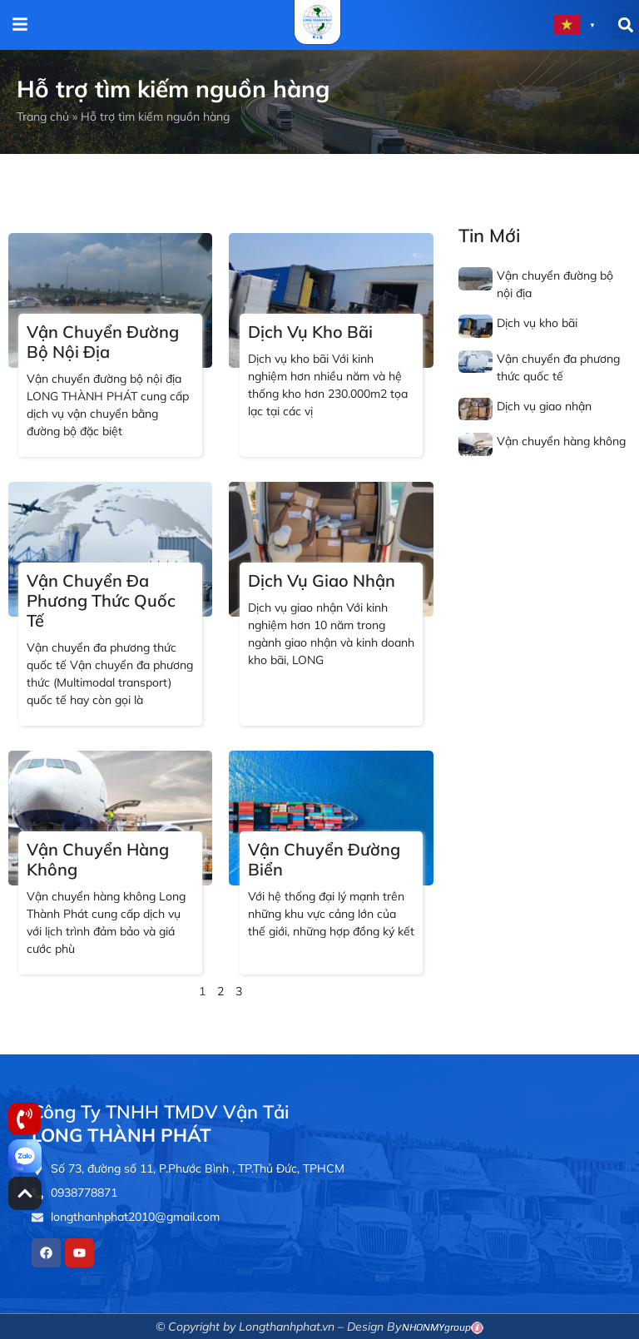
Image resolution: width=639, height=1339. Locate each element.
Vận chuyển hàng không (98, 859)
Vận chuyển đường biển (324, 859)
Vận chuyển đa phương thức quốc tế (101, 600)
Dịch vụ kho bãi (310, 331)
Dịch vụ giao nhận (321, 580)
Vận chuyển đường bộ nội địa (103, 341)
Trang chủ (43, 116)
